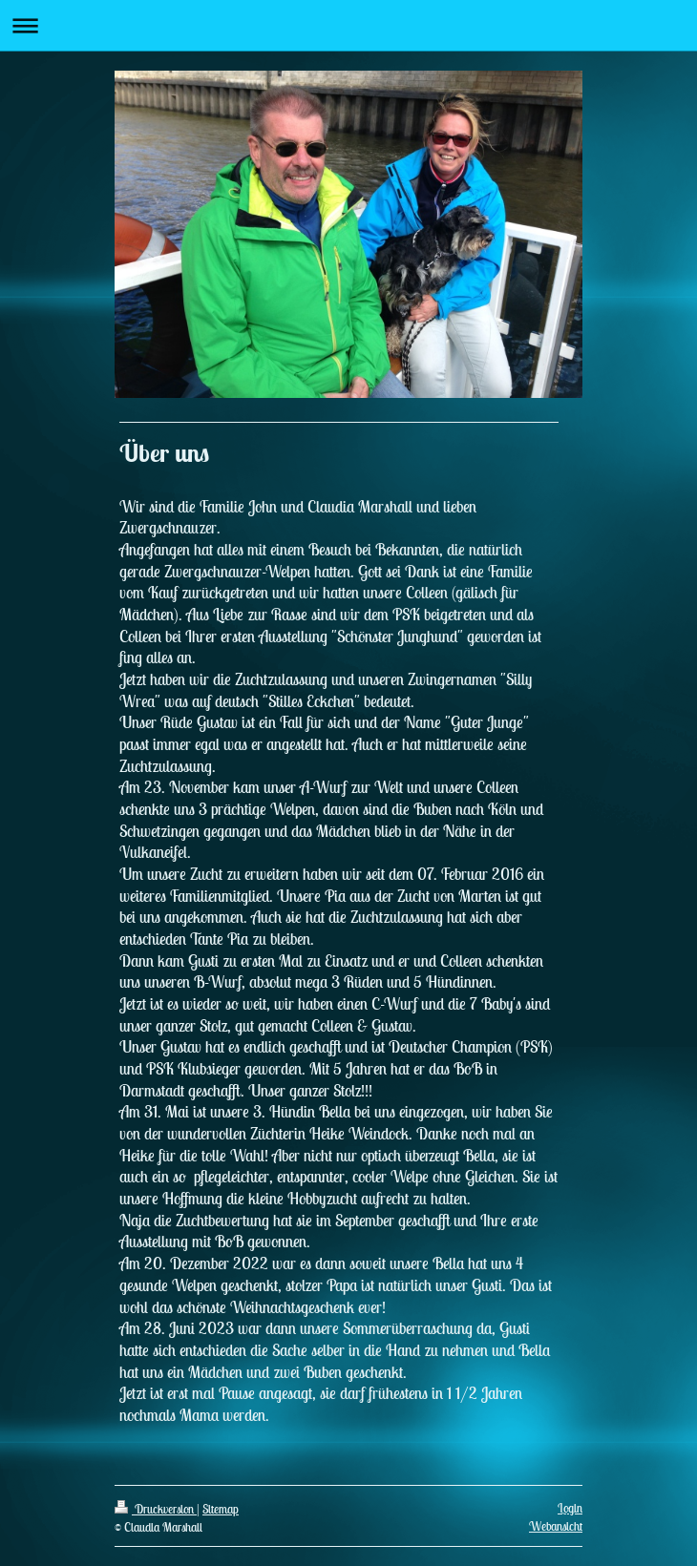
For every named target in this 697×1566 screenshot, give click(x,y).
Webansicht (555, 1526)
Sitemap (220, 1509)
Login (570, 1508)
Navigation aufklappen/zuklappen (348, 25)
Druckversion (156, 1509)
